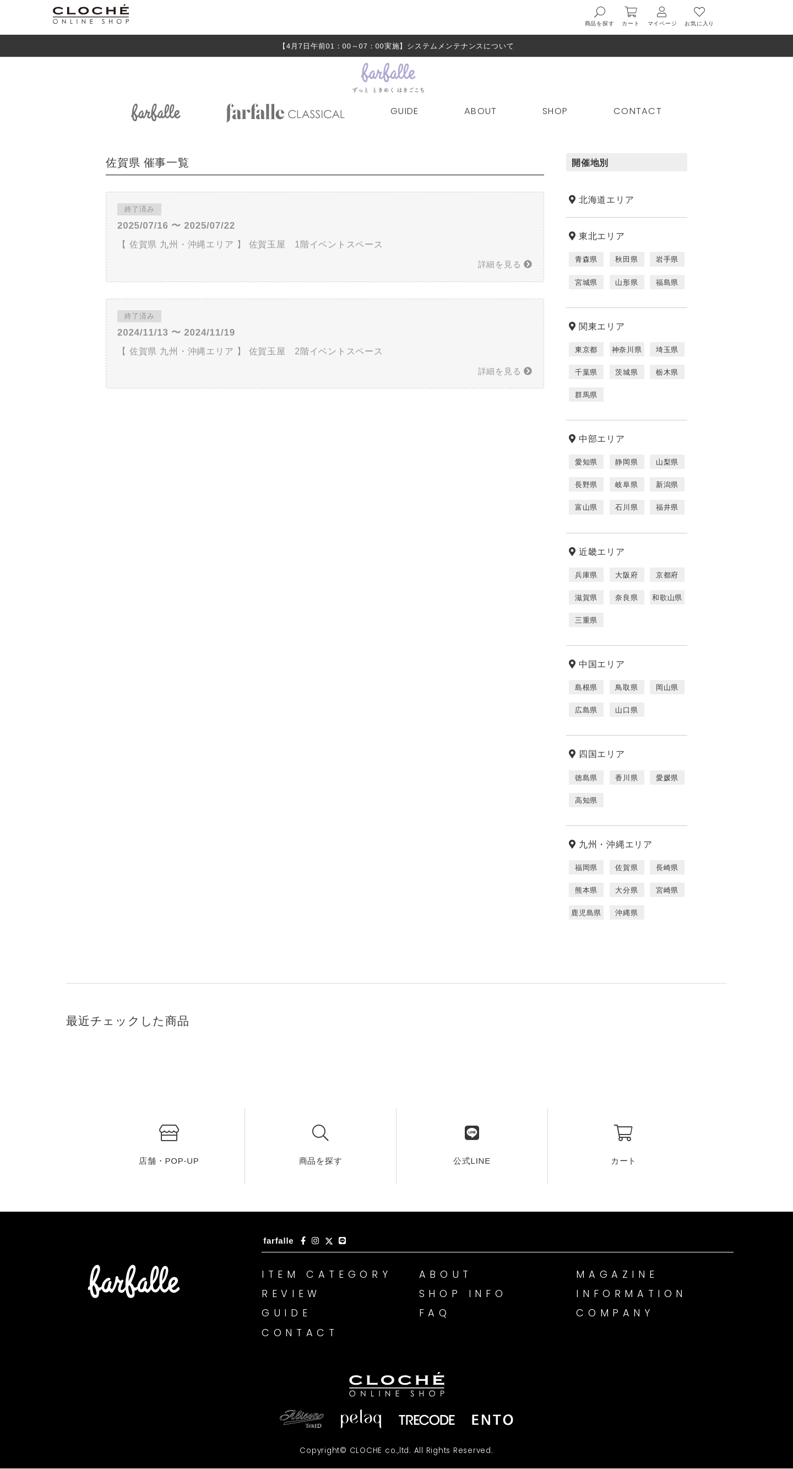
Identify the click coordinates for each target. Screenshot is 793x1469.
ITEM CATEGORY (328, 1274)
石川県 (626, 507)
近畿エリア (602, 552)
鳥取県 (626, 687)
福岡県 (586, 867)
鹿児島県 (586, 913)
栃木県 (667, 372)
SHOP (555, 111)
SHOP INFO (464, 1294)
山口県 (626, 710)
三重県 (586, 620)
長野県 (586, 484)
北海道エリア (606, 199)
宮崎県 (667, 890)
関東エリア (602, 326)
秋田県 (626, 259)
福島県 (667, 282)
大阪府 (626, 575)
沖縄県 (626, 913)
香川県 (626, 778)
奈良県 (626, 597)
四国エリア (602, 754)
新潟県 (667, 484)
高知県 (586, 800)
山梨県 (667, 462)
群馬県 (586, 395)
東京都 (586, 349)
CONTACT (637, 111)
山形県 (626, 282)
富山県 (586, 507)
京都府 (667, 575)
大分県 (626, 890)
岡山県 (667, 687)
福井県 (667, 507)
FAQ (435, 1313)
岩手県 (667, 259)
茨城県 (626, 372)
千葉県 (586, 372)
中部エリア (602, 439)
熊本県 (586, 890)
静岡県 (626, 462)
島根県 (586, 687)
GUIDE (404, 111)
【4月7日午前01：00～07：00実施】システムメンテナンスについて (396, 46)
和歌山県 (667, 597)
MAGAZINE (618, 1274)
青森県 (586, 259)
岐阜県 (626, 484)
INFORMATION (632, 1294)
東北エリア (602, 236)
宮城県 (586, 282)
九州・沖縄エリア (616, 844)
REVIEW (292, 1294)
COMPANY (616, 1313)
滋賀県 (586, 597)
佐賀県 (626, 867)
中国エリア (602, 664)
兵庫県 (586, 575)
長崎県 (667, 867)
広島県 (586, 710)
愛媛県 (667, 778)
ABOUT (480, 111)
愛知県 (586, 462)
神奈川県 (627, 349)
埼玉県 (667, 349)
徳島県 (586, 778)
